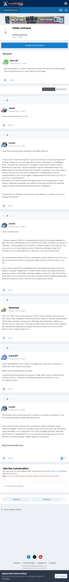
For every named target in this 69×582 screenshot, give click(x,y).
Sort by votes (48, 89)
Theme (17, 563)
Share (16, 499)
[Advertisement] (34, 534)
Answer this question (34, 45)
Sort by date (61, 89)
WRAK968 (14, 308)
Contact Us (41, 563)
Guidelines (6, 579)
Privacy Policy (29, 563)
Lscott (12, 143)
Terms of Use (35, 576)
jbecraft (23, 35)
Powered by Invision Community (35, 568)
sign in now (56, 471)
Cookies (52, 563)
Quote (11, 80)
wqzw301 (13, 355)
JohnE (12, 108)
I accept (61, 576)
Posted (18, 63)
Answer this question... (15, 486)
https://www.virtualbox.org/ (12, 445)
